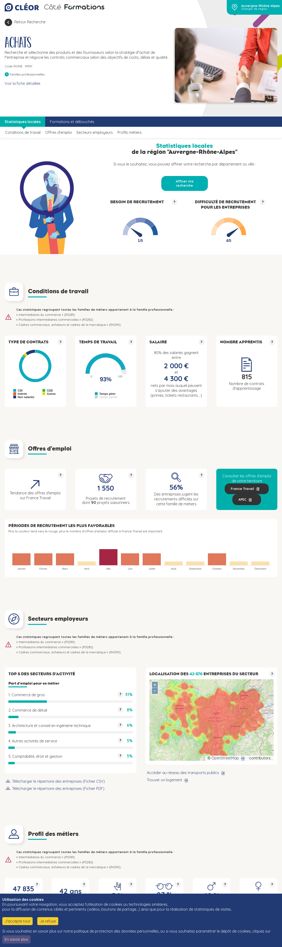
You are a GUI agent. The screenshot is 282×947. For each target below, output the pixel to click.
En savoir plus (16, 939)
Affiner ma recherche (184, 183)
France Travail (242, 489)
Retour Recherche (29, 22)
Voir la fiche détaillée (22, 83)
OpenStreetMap (225, 758)
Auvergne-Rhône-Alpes (260, 5)
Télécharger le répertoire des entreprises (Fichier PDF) (58, 788)
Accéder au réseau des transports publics (183, 772)
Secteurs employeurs (94, 132)
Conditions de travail (23, 132)
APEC (242, 499)
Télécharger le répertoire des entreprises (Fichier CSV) (58, 781)
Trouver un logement (164, 780)
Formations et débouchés (72, 121)
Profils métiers (129, 132)
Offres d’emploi (58, 132)
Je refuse (48, 921)
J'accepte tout (17, 921)
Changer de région (254, 8)
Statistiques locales (23, 121)
